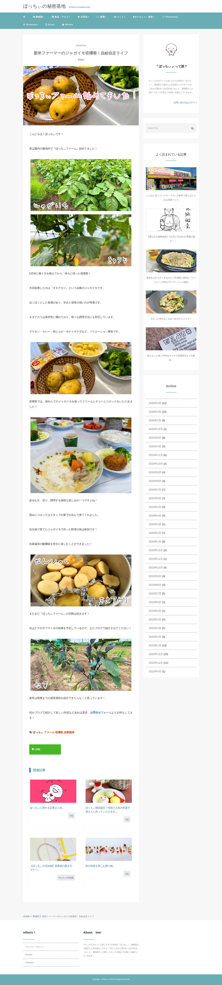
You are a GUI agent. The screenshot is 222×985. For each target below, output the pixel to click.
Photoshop (170, 17)
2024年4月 (155, 515)
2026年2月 (155, 420)
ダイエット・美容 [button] (143, 17)
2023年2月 (155, 636)
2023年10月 (156, 567)
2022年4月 (155, 671)
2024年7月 (155, 489)
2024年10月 (156, 463)
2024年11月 (156, 455)
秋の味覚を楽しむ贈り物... (100, 866)
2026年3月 (155, 411)
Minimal (104, 979)
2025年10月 (156, 429)
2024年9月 (155, 472)
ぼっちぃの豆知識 (66, 878)
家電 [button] (101, 17)
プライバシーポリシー (34, 947)
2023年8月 (155, 584)
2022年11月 (156, 662)
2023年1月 (155, 645)
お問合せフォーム (100, 712)
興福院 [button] (38, 17)
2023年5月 (155, 610)
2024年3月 (155, 524)
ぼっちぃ (38, 732)
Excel (49, 24)
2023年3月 (155, 628)
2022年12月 (156, 654)
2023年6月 (155, 602)
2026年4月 (155, 403)
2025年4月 (155, 446)
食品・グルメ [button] (61, 17)
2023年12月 (156, 550)
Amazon (28, 955)
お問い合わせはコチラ (185, 102)
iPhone (67, 24)
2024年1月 (155, 541)
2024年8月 (155, 481)
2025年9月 (155, 437)
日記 (71, 816)
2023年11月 (156, 558)
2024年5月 (155, 507)
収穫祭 (59, 732)
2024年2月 (155, 533)
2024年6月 (155, 498)
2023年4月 (155, 619)
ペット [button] (119, 17)
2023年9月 (155, 576)
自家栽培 (69, 732)
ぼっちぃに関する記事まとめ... (47, 807)
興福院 (81, 60)
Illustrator (30, 24)
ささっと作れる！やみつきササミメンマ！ (171, 319)
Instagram (29, 963)
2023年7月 (155, 593)
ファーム (49, 732)
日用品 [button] (83, 17)
